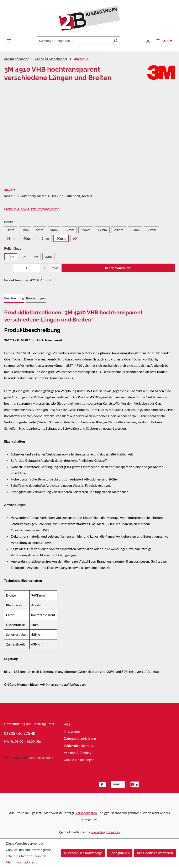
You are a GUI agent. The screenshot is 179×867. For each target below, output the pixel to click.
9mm (54, 230)
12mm (69, 230)
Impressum (72, 731)
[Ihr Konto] (148, 40)
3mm (10, 230)
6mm (39, 230)
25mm (135, 230)
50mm (61, 238)
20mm (118, 230)
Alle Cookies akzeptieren (155, 853)
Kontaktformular (40, 757)
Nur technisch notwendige (83, 853)
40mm (28, 238)
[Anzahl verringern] (8, 268)
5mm (25, 230)
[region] (89, 138)
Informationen (134, 716)
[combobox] (74, 40)
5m (35, 257)
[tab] (14, 298)
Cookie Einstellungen (79, 760)
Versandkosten (86, 813)
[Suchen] (115, 40)
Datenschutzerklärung (80, 738)
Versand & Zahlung (77, 752)
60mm (77, 238)
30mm (151, 230)
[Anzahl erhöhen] (44, 268)
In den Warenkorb (118, 268)
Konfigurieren (120, 853)
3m (24, 257)
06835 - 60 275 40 (19, 733)
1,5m (10, 257)
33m (48, 257)
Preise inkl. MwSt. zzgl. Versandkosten (31, 209)
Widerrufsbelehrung (78, 745)
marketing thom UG (105, 832)
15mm (85, 230)
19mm (102, 230)
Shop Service (73, 716)
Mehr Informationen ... (22, 862)
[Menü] (9, 40)
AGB (67, 724)
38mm (11, 238)
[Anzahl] (27, 268)
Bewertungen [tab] (36, 298)
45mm (44, 238)
